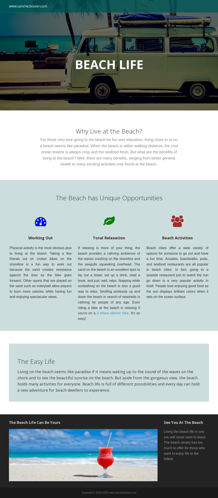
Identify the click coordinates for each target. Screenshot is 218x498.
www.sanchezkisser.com (28, 6)
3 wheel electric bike (113, 313)
